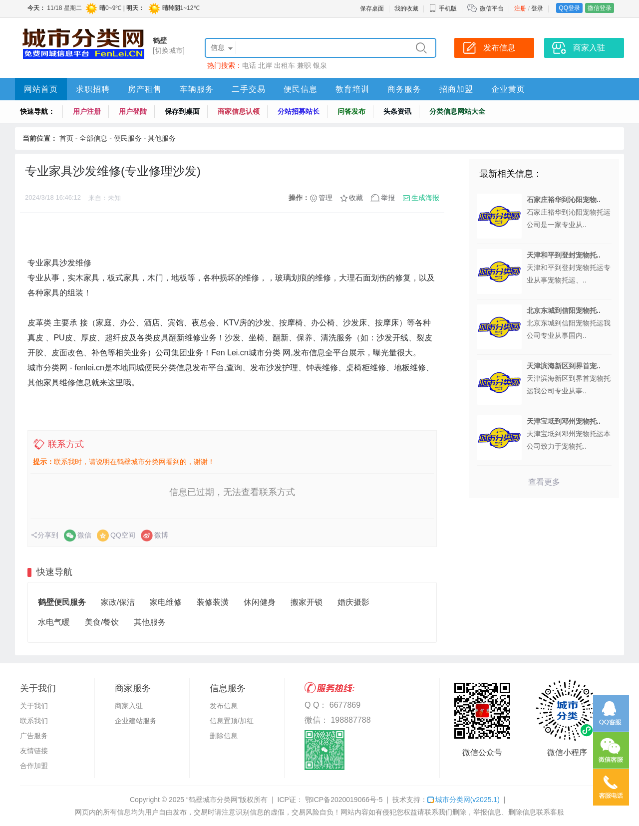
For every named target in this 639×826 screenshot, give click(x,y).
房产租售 (145, 89)
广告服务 (34, 736)
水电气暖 (54, 622)
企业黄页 (508, 89)
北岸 (265, 65)
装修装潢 (213, 602)
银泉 (320, 65)
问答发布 (351, 111)
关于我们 (34, 706)
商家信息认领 (239, 111)
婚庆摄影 (353, 602)
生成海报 (425, 198)
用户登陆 (133, 111)
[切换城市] (169, 50)
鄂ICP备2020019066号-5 (343, 800)
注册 (520, 8)
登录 (537, 8)
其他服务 (162, 138)
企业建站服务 (136, 721)
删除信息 (224, 736)
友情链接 (34, 751)
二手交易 (249, 89)
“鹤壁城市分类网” (213, 800)
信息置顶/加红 (232, 721)
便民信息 (301, 89)
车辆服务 (197, 89)
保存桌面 (372, 8)
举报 (388, 198)
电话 (249, 65)
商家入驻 (129, 706)
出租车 (284, 65)
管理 (325, 198)
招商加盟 (456, 89)
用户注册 (87, 111)
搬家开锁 (306, 602)
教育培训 (352, 89)
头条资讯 (397, 111)
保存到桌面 (182, 111)
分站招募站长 (299, 111)
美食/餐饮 (102, 622)
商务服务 (404, 89)
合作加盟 (34, 766)
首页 (66, 138)
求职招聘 (93, 89)
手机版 (443, 8)
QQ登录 (569, 7)
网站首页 (41, 89)
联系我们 (34, 721)
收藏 (356, 198)
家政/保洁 (118, 602)
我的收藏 (406, 8)
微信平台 (492, 8)
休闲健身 (260, 602)
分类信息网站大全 (457, 111)
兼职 (304, 65)
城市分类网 (463, 800)
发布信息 (224, 706)
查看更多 (544, 482)
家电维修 (166, 602)
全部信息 (93, 138)
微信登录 (600, 7)
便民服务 (128, 138)
